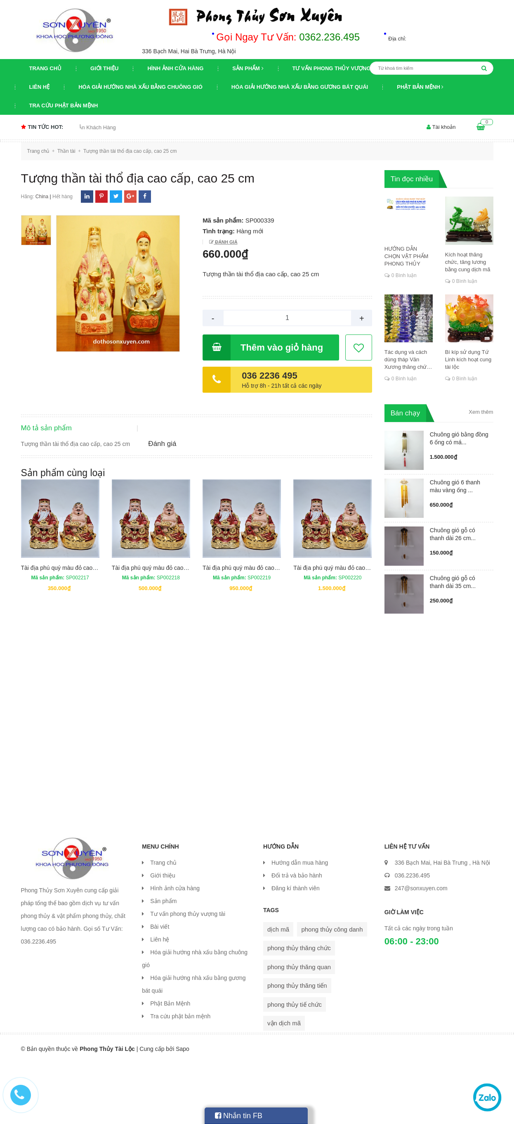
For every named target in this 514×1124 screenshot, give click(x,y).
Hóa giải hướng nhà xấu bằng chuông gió (140, 87)
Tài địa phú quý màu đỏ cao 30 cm (337, 634)
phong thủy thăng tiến (297, 1046)
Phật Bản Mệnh (420, 87)
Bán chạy (405, 413)
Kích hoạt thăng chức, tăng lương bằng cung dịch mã (467, 262)
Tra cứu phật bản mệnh (63, 105)
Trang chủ (45, 68)
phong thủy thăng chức (299, 1008)
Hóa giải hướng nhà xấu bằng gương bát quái (299, 87)
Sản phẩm (247, 68)
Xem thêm (481, 412)
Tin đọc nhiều (412, 179)
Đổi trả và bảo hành (296, 936)
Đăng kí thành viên (295, 949)
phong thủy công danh (332, 990)
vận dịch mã (284, 1083)
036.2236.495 (412, 936)
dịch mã (278, 990)
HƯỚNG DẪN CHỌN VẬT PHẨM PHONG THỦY (406, 256)
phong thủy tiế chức (294, 1065)
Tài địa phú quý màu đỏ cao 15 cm (65, 634)
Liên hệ (39, 87)
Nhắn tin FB (238, 1116)
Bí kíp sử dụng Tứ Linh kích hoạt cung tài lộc (468, 359)
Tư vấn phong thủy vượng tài (336, 68)
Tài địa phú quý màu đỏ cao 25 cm (247, 634)
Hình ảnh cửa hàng (175, 68)
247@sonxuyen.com (421, 949)
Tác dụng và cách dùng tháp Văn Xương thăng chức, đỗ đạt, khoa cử (407, 360)
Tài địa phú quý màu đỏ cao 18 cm (156, 634)
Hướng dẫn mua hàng (299, 923)
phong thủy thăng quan (299, 1027)
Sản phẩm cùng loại (63, 539)
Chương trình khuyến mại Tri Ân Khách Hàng (80, 127)
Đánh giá (225, 242)
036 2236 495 (269, 375)
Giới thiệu (104, 68)
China (41, 196)
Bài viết (159, 987)
